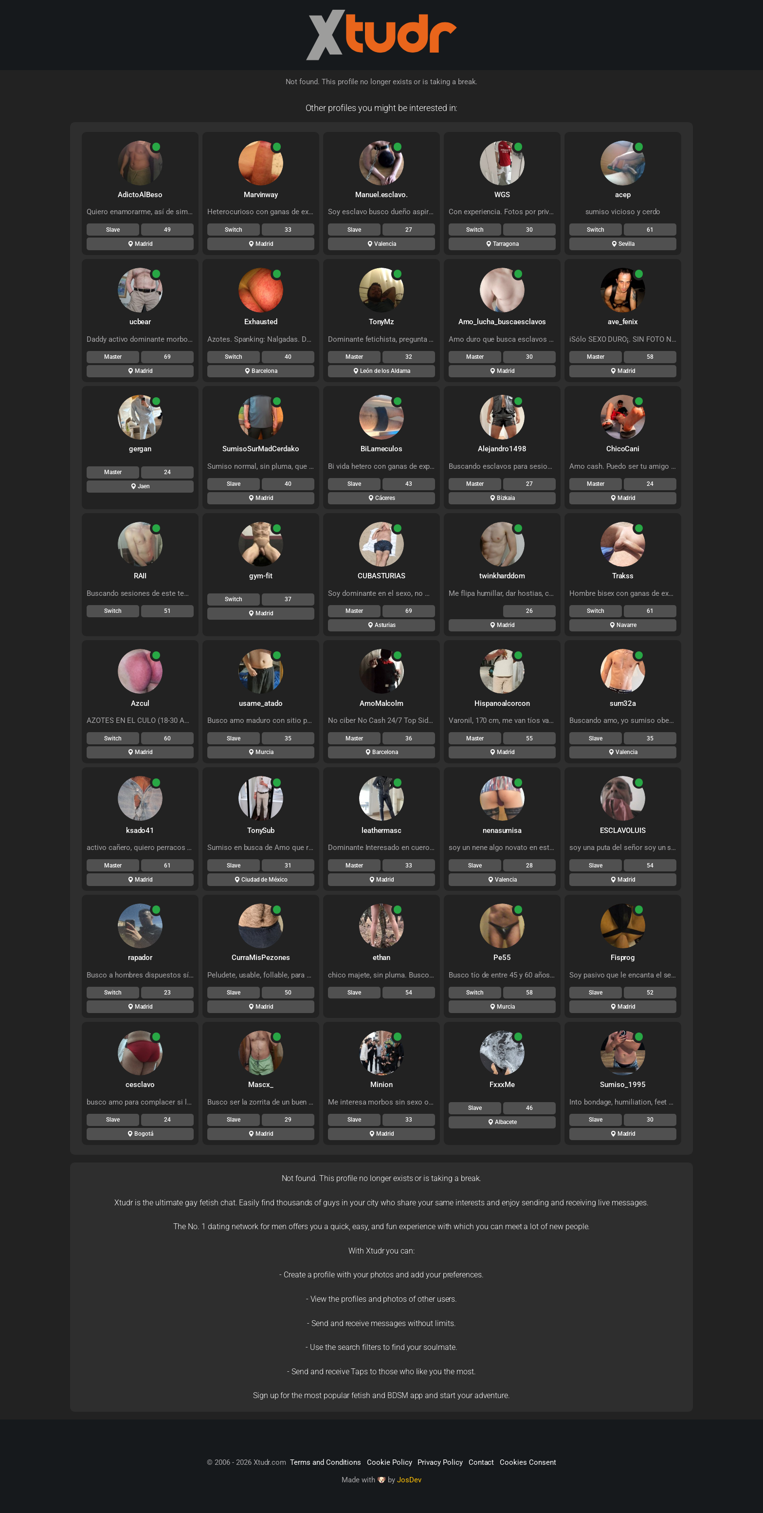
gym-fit (260, 576)
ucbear (140, 321)
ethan (382, 957)
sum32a (623, 703)
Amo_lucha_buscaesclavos (502, 321)
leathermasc (381, 830)
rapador (140, 957)
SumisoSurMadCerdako (260, 448)
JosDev (409, 1480)
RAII (140, 576)
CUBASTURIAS (381, 576)
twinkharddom (502, 576)
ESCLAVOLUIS (623, 830)
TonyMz (382, 321)
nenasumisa (502, 830)
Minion (381, 1084)
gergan (140, 448)
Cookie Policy (389, 1462)
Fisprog (623, 957)
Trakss (623, 576)
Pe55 (502, 957)
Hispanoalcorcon (502, 703)
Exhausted (261, 321)
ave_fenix (623, 321)
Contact (481, 1462)
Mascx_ (260, 1084)
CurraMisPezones (261, 957)
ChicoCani (623, 448)
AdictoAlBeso (140, 194)
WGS (502, 194)
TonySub (261, 830)
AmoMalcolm (382, 703)
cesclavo (140, 1084)
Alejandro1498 (502, 448)
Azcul (140, 703)
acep (623, 194)
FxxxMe (502, 1084)
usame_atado (260, 703)
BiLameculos (381, 448)
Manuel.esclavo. (381, 194)
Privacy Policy (440, 1462)
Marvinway (261, 194)
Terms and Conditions (325, 1462)
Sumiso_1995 (622, 1084)
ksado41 (140, 830)
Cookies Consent (528, 1462)
